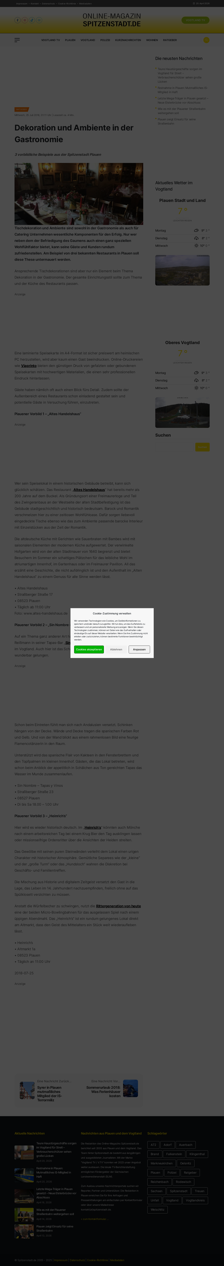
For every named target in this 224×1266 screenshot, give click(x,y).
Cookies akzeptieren (89, 649)
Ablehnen (116, 649)
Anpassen (139, 649)
